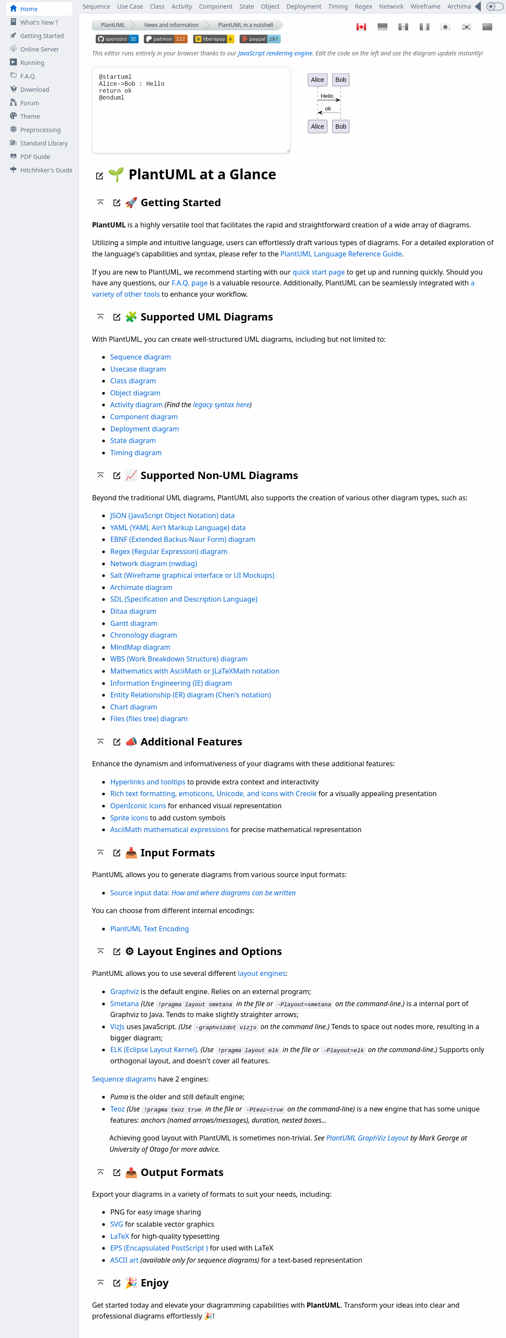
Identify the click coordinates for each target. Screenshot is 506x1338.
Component (216, 6)
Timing (338, 6)
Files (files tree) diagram (149, 728)
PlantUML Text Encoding (149, 938)
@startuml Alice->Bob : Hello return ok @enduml (191, 115)
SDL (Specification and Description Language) (183, 608)
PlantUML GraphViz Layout (367, 1147)
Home (22, 9)
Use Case (130, 6)
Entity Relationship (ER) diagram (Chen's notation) (190, 704)
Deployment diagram (144, 438)
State (247, 6)
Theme (23, 116)
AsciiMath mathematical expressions (169, 839)
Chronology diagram (143, 644)
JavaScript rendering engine (275, 53)
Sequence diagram (140, 366)
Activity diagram (136, 414)
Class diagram (133, 390)
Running (25, 62)
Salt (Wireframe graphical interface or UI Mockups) (192, 585)
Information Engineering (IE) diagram (171, 692)
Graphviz (124, 1001)
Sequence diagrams (124, 1088)
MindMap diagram (140, 656)
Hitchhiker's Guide (39, 170)
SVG (116, 1233)
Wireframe (426, 6)
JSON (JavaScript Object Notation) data (172, 525)
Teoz (117, 1118)
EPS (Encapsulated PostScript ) (159, 1257)
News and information (171, 25)
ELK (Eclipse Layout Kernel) (153, 1059)
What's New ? (32, 22)
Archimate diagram (141, 597)
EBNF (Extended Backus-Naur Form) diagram (182, 549)
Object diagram (135, 402)
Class (157, 6)
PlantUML (113, 25)
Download (27, 89)
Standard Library (37, 143)
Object (270, 6)
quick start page (318, 281)
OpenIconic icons (138, 815)
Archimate (462, 6)
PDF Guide (28, 156)
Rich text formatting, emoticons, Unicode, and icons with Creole (213, 803)
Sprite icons (129, 827)
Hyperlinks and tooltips (147, 791)
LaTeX (119, 1245)
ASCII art (124, 1269)
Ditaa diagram (133, 620)
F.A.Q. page (190, 292)
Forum (22, 103)
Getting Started (35, 36)
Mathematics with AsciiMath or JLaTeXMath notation (194, 680)
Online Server (32, 49)
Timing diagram (136, 462)
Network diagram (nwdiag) (153, 573)
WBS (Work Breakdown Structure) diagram (178, 668)
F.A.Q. (21, 76)
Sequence (96, 6)
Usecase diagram (138, 378)
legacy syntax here (221, 414)
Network (391, 6)
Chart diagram (133, 716)
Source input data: (202, 902)
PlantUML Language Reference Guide (341, 263)
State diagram (133, 450)
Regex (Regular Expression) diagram (168, 561)
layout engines (261, 983)
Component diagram (144, 426)
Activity (182, 6)
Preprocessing (33, 130)
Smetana (124, 1013)
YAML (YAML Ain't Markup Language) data (178, 537)
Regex (363, 6)
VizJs (117, 1036)
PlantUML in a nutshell (245, 25)
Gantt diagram (133, 633)
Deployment (303, 6)
